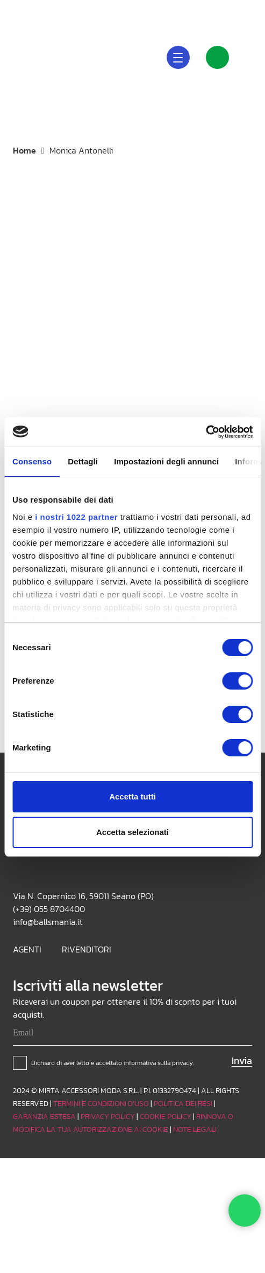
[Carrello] (252, 57)
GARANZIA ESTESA (44, 1116)
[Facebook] (247, 10)
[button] (167, 10)
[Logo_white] (27, 56)
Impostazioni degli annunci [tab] (166, 461)
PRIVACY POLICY (108, 1116)
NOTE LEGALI (195, 1129)
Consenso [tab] (32, 461)
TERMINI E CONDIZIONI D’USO (101, 1103)
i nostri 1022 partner (76, 516)
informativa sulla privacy (158, 1063)
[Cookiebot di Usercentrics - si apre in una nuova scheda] (206, 432)
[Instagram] (213, 10)
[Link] (217, 57)
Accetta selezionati (132, 832)
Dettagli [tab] (83, 461)
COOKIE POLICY (165, 1116)
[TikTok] (230, 10)
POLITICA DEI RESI (183, 1103)
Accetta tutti (132, 796)
